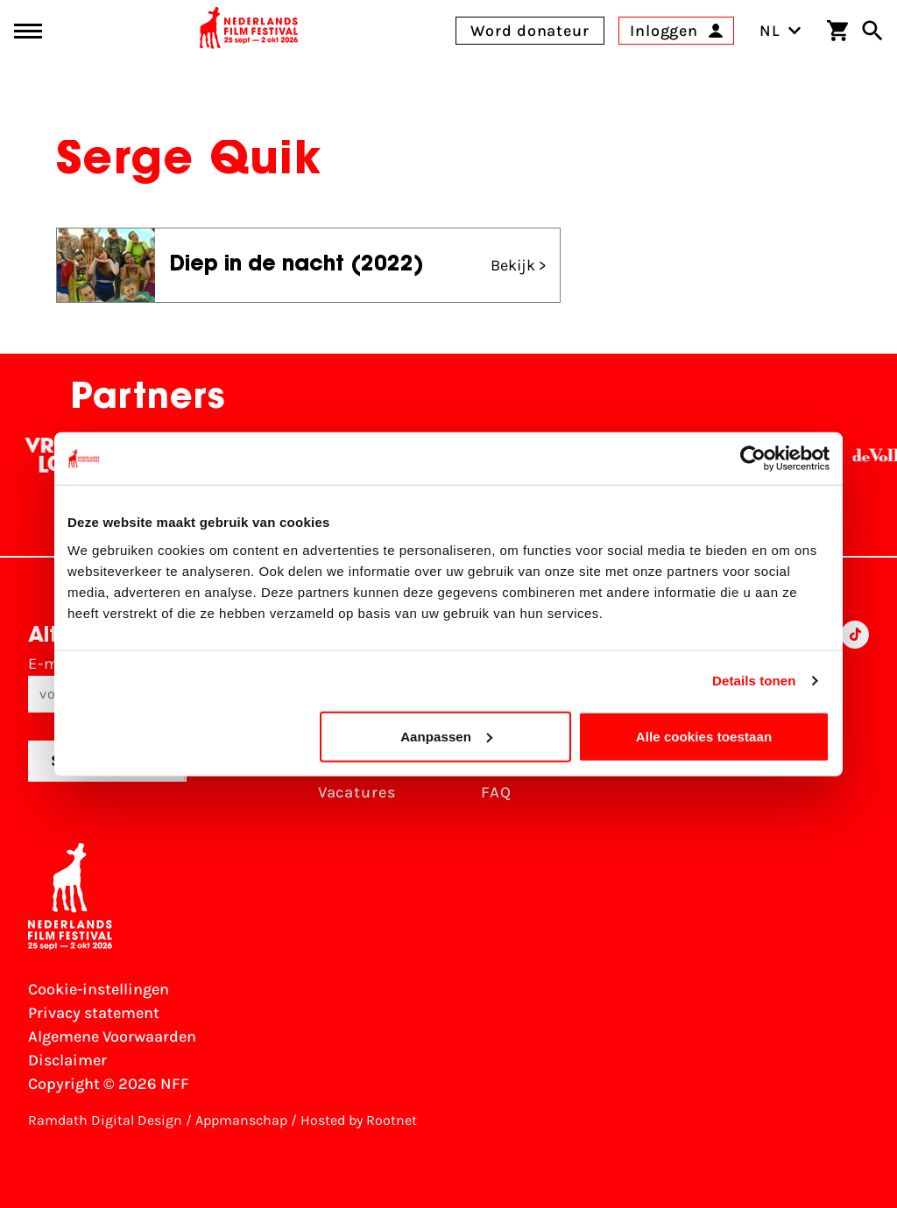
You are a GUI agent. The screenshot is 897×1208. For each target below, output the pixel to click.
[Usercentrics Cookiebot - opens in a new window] (753, 459)
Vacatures (357, 792)
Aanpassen (446, 735)
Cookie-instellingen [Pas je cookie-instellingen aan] (98, 989)
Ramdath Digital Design (105, 1120)
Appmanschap (241, 1120)
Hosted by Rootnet (358, 1120)
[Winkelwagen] (837, 30)
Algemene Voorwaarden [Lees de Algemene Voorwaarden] (112, 1036)
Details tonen (753, 680)
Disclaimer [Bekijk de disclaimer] (67, 1060)
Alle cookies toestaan (704, 735)
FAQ (496, 792)
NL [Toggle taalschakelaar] (780, 30)
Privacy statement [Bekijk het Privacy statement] (93, 1012)
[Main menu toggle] (28, 31)
